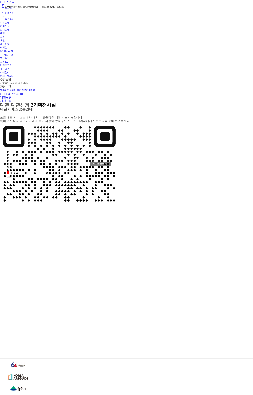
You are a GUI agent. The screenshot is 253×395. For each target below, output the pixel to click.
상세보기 (44, 175)
